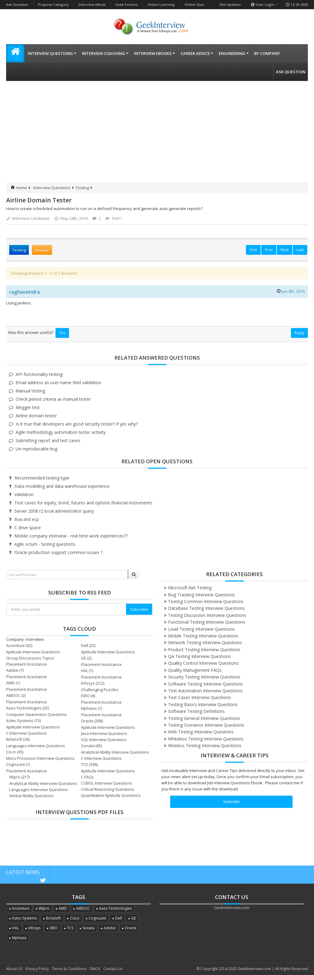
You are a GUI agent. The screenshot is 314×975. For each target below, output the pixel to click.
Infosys (88, 683)
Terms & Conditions (69, 968)
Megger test (28, 407)
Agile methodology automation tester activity (60, 432)
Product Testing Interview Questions (204, 649)
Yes (62, 332)
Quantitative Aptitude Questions (111, 795)
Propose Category (53, 4)
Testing (82, 187)
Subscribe (139, 609)
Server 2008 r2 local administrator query (54, 511)
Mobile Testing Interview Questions (203, 636)
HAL (84, 670)
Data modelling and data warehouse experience (61, 486)
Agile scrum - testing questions (44, 544)
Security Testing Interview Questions (204, 677)
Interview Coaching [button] (105, 53)
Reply (299, 332)
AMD (10, 683)
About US (14, 968)
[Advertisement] (157, 136)
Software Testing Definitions (196, 711)
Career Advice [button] (197, 53)
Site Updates (230, 4)
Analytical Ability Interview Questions (115, 752)
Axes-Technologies (23, 708)
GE (83, 658)
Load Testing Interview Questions (201, 629)
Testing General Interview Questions (204, 718)
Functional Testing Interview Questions (206, 622)
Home (19, 187)
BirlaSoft (14, 739)
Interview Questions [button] (52, 53)
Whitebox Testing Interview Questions (205, 739)
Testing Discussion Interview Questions (207, 615)
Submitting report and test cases (48, 440)
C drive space (27, 527)
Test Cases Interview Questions (199, 697)
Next (285, 249)
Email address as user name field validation (58, 382)
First (253, 249)
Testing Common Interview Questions (205, 601)
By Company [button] (267, 53)
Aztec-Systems (19, 720)
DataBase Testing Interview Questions (206, 608)
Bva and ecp (26, 519)
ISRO (85, 695)
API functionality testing (39, 374)
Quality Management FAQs (195, 670)
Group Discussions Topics (30, 658)
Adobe (12, 670)
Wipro (14, 777)
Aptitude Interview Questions (33, 652)
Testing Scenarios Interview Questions (206, 725)
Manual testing (30, 391)
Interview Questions (52, 187)
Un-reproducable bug (36, 449)
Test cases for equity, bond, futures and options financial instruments (83, 503)
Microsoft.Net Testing (190, 588)
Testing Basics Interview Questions (203, 704)
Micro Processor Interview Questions (40, 758)
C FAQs (87, 777)
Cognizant (15, 764)
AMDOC (13, 695)
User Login (264, 4)
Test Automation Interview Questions (205, 691)
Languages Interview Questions (35, 745)
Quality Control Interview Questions (203, 663)
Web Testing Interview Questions (201, 732)
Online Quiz (194, 4)
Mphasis (89, 708)
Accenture (15, 645)
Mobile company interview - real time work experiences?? (71, 536)
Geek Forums (126, 4)
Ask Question (17, 4)
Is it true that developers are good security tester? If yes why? (77, 424)
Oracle (87, 721)
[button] (15, 53)
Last (300, 249)
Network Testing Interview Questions (205, 642)
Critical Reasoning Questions (107, 789)
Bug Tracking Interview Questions (201, 595)
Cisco (11, 752)
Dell (84, 645)
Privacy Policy (37, 968)
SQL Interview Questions (104, 739)
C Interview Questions (26, 733)
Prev (269, 249)
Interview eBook (91, 4)
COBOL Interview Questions (106, 783)
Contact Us (112, 968)
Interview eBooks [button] (154, 53)
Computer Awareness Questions (36, 714)
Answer (42, 250)
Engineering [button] (234, 53)
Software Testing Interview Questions (205, 684)
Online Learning (161, 4)
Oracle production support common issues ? (58, 552)
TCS (84, 764)
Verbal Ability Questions (31, 795)
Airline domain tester (36, 416)
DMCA (95, 968)
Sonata (87, 745)
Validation (24, 494)
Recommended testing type (41, 478)
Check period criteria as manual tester (53, 399)
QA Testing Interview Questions (199, 656)
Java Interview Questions (104, 733)
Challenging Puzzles (99, 689)
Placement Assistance (26, 664)
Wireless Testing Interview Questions (204, 745)
